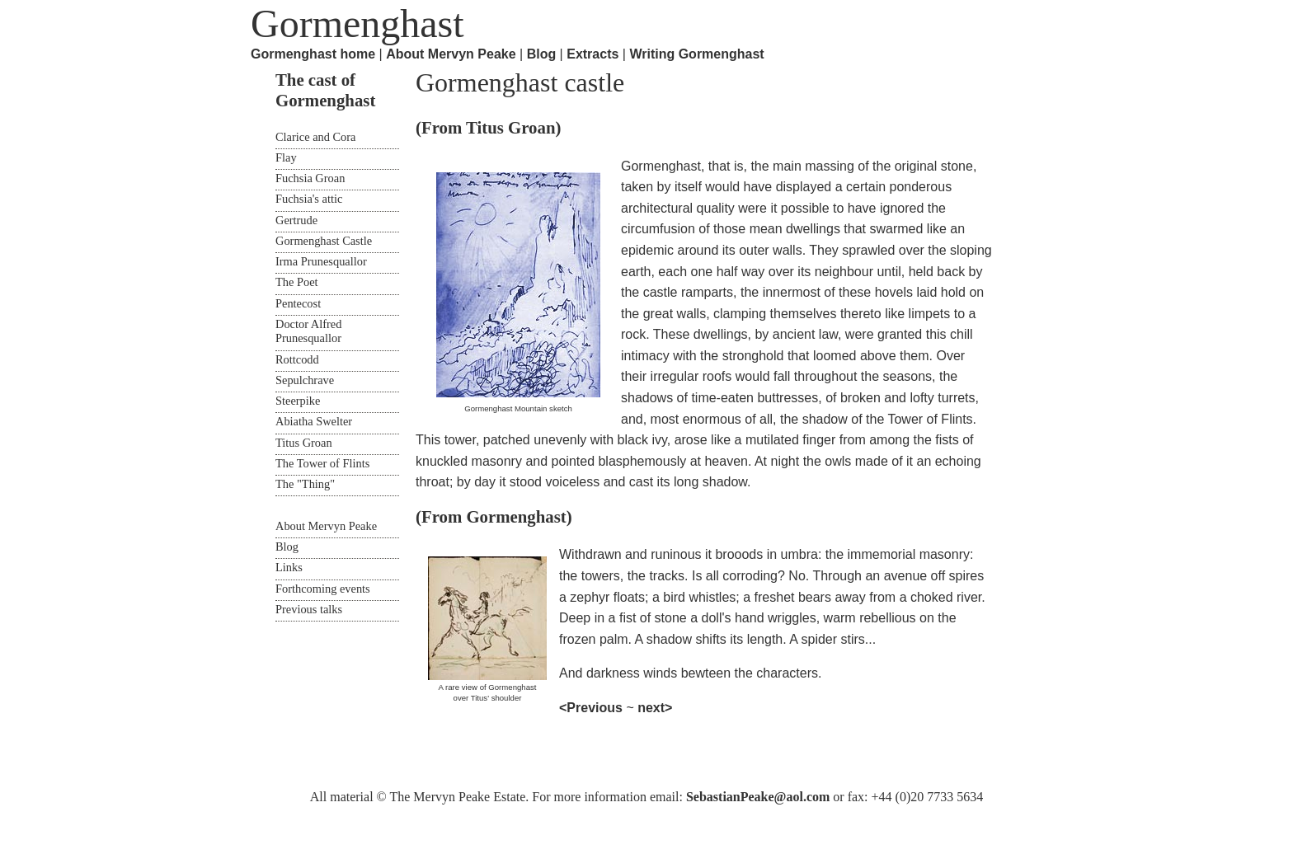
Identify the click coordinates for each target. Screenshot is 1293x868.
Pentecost (298, 303)
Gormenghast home (313, 54)
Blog (542, 54)
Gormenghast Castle (323, 240)
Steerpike (297, 400)
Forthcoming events (322, 588)
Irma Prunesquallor (321, 261)
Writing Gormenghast (696, 54)
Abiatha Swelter (313, 421)
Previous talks (308, 609)
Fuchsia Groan (310, 178)
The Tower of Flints (322, 463)
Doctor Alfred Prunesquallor (308, 331)
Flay (286, 157)
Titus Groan (303, 442)
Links (289, 567)
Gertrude (296, 220)
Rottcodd (297, 359)
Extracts (592, 54)
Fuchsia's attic (308, 198)
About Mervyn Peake (450, 54)
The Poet (296, 282)
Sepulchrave (304, 380)
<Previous (592, 708)
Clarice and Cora (315, 136)
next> (654, 708)
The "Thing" (305, 483)
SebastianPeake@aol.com (758, 797)
